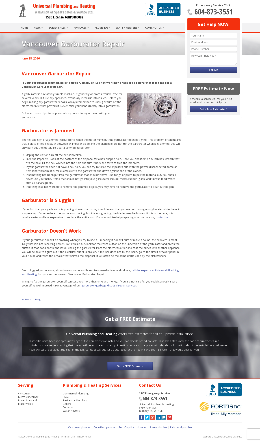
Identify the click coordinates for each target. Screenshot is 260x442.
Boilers (67, 403)
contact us (162, 217)
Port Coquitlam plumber (133, 427)
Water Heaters (126, 27)
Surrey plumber (158, 427)
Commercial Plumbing (75, 393)
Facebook (141, 416)
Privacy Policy (84, 436)
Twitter (147, 416)
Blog (163, 416)
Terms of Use (68, 436)
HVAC (37, 27)
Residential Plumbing (75, 400)
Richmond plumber (181, 427)
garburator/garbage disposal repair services (109, 285)
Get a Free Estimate (212, 109)
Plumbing (101, 27)
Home (24, 27)
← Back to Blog (31, 299)
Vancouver (24, 393)
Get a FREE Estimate (130, 366)
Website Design (211, 436)
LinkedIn (158, 416)
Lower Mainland (27, 400)
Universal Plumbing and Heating (42, 436)
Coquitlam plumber (105, 427)
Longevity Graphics (232, 436)
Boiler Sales (57, 27)
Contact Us (153, 27)
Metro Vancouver (28, 397)
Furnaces (80, 27)
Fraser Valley (25, 403)
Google (152, 416)
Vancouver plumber (79, 427)
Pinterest (169, 416)
